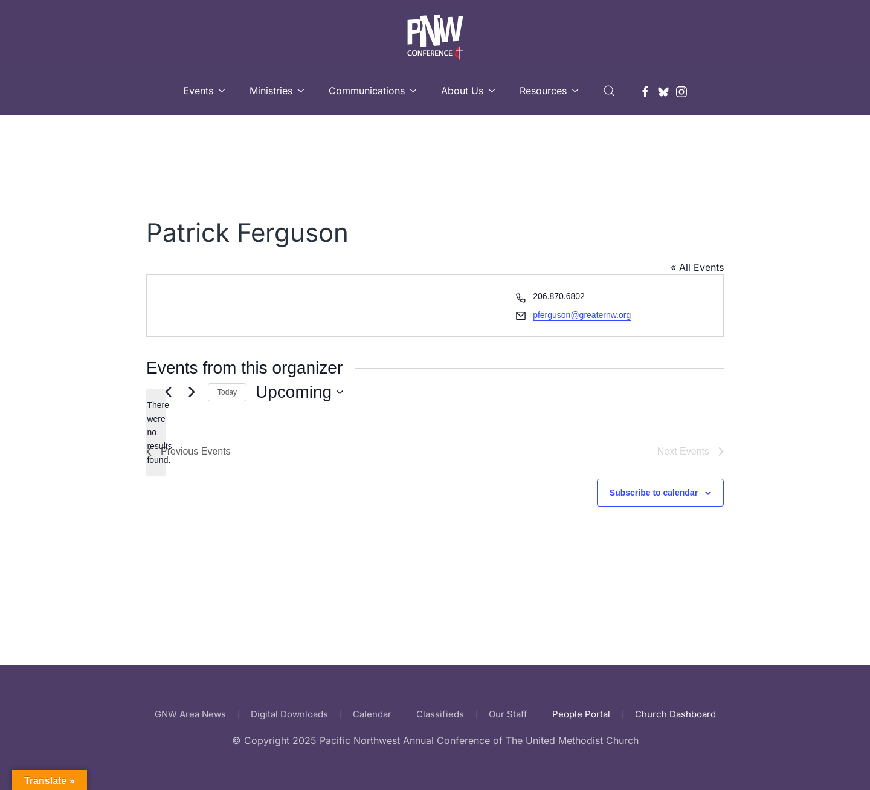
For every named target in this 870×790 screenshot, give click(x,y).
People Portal (581, 714)
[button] (609, 90)
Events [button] (204, 91)
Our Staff (508, 714)
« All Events (697, 267)
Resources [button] (549, 91)
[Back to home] (435, 33)
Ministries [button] (277, 91)
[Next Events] (191, 392)
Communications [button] (373, 91)
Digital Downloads (289, 714)
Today (227, 392)
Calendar (372, 714)
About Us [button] (468, 91)
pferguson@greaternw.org (582, 315)
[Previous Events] (168, 392)
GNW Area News (190, 714)
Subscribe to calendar (654, 492)
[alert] (156, 432)
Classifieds (440, 714)
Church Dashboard (675, 714)
